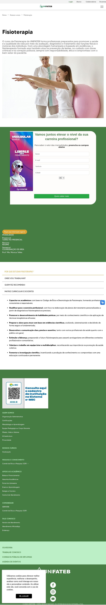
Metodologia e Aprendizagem (13, 424)
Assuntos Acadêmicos (10, 479)
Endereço (5, 530)
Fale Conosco (8, 519)
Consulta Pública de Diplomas (17, 557)
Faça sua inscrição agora (14, 232)
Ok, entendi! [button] (24, 596)
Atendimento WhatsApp (11, 526)
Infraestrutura (7, 436)
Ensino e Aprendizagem (11, 487)
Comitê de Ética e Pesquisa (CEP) (14, 464)
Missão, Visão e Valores (10, 432)
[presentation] (51, 186)
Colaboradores (91, 2)
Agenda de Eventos (11, 562)
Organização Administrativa (12, 417)
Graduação (6, 452)
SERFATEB (5, 507)
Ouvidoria (7, 547)
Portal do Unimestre (9, 483)
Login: (71, 2)
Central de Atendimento (11, 495)
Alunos (78, 2)
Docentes (102, 2)
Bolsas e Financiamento (10, 475)
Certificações (7, 420)
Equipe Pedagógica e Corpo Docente (16, 428)
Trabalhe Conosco (11, 552)
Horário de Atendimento (11, 522)
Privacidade (6, 440)
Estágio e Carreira (8, 491)
